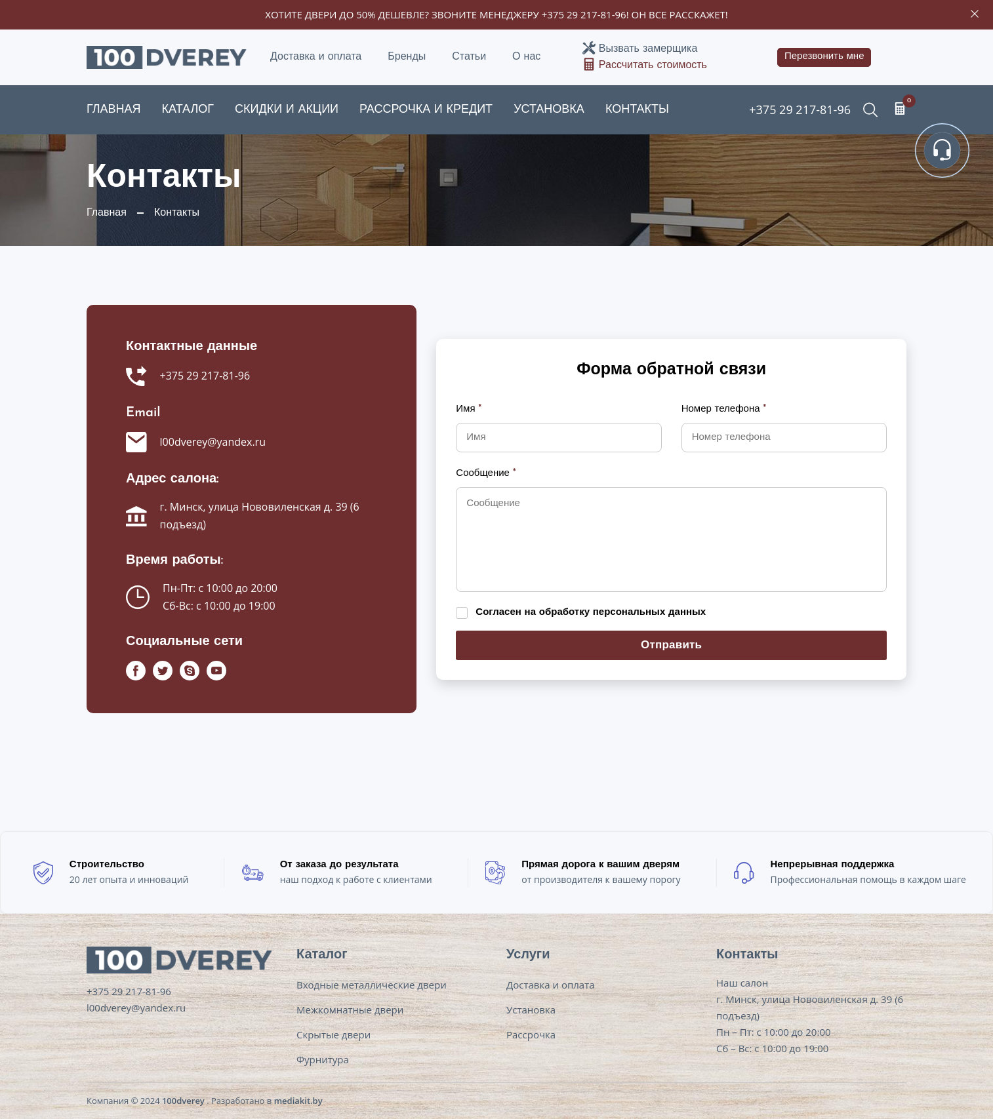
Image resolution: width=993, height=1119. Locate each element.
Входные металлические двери (371, 984)
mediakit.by (298, 1101)
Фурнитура (322, 1059)
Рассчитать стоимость (653, 65)
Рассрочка (531, 1034)
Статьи (469, 57)
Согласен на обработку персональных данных (591, 613)
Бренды (407, 57)
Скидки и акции (286, 110)
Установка (549, 110)
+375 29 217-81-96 (584, 14)
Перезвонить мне (824, 57)
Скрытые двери (333, 1034)
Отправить (671, 645)
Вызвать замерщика (648, 49)
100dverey (183, 1101)
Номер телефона (724, 409)
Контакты (637, 110)
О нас (526, 57)
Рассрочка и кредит (426, 110)
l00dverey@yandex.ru (213, 442)
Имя (468, 409)
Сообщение (486, 473)
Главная (114, 110)
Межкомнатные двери (349, 1009)
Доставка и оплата (315, 57)
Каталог (188, 110)
